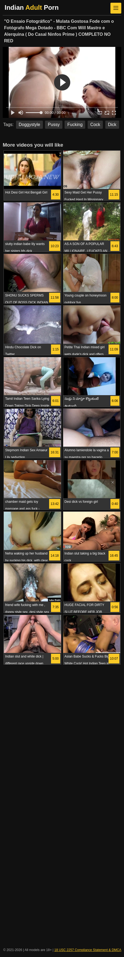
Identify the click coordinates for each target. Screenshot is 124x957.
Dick (112, 124)
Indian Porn (32, 7)
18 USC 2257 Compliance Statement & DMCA (87, 950)
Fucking (74, 124)
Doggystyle (29, 124)
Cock (95, 124)
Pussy (54, 124)
